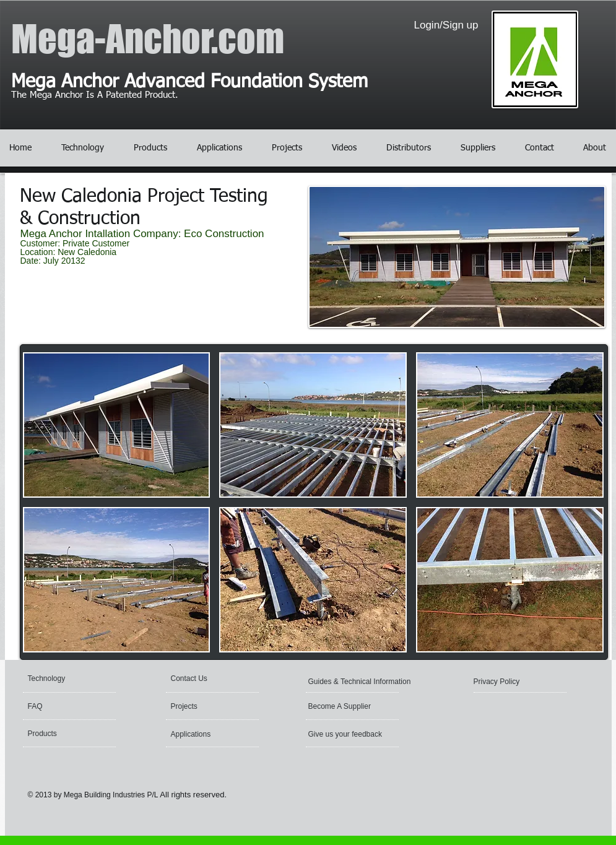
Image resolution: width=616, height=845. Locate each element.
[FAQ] (75, 706)
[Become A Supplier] (355, 706)
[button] (116, 425)
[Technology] (75, 678)
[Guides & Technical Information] (362, 681)
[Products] (75, 733)
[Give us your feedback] (346, 734)
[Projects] (207, 706)
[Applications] (204, 734)
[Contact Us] (218, 678)
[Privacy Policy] (510, 681)
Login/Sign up (446, 25)
